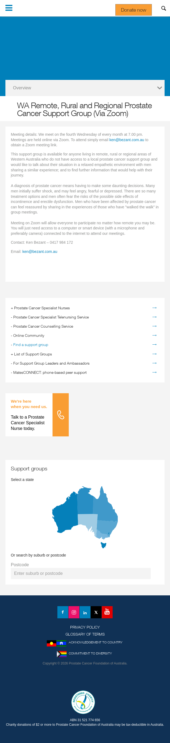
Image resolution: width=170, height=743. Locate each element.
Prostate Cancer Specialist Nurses (42, 308)
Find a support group (30, 344)
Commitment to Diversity (90, 653)
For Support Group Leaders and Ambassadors (51, 363)
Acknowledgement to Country (95, 642)
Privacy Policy (85, 627)
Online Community (28, 335)
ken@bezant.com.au (126, 140)
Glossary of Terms (85, 634)
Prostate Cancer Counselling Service (43, 326)
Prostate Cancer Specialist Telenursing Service (51, 317)
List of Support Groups (33, 354)
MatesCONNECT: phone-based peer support (50, 372)
